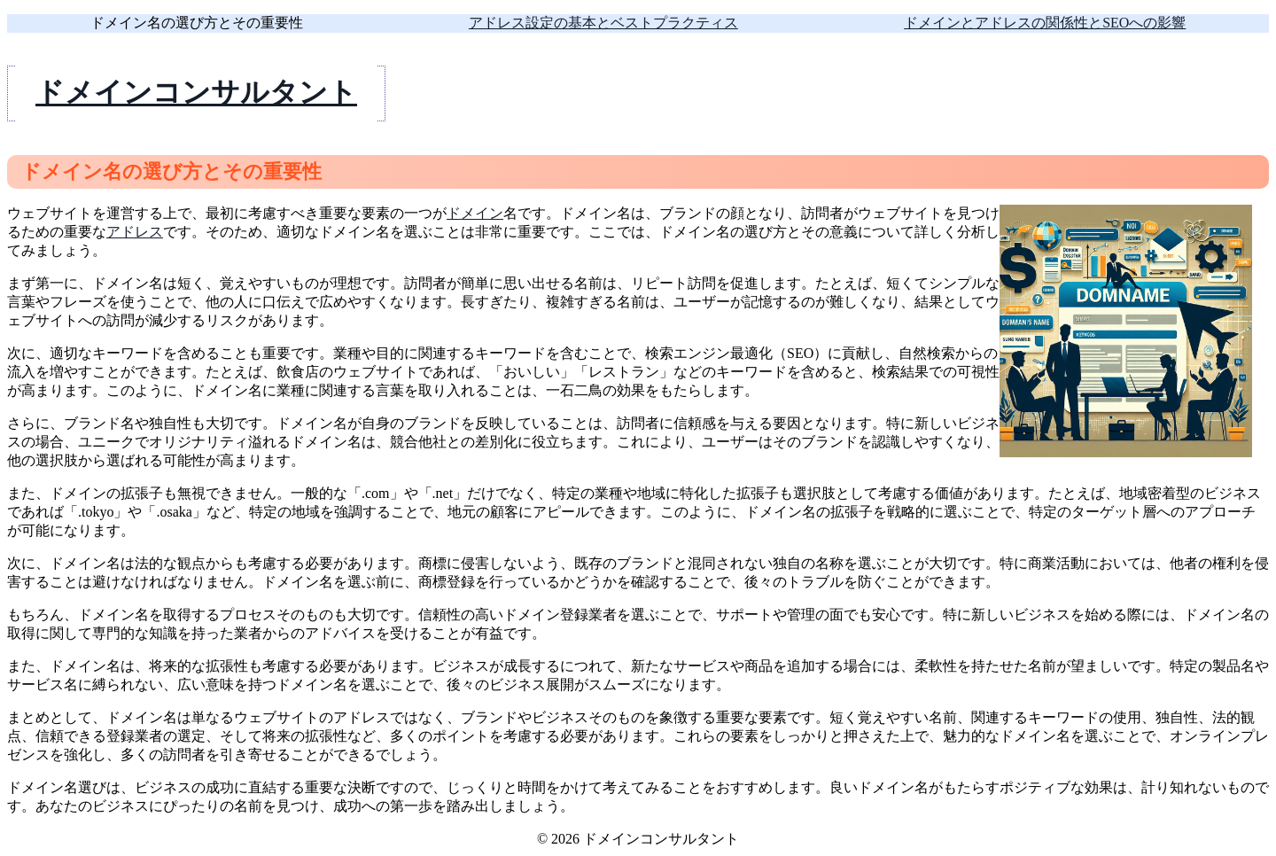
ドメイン (475, 213)
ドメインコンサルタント (196, 92)
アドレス (134, 231)
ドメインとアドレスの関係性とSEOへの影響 (1045, 22)
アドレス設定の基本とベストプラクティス (603, 22)
